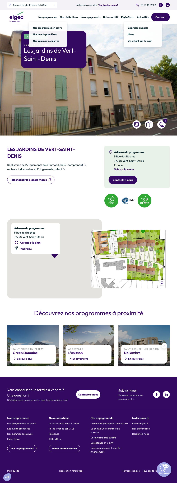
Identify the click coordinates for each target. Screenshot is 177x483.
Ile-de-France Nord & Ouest (64, 423)
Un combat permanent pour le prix (109, 423)
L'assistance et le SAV (102, 442)
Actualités (142, 17)
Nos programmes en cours (21, 423)
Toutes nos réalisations (64, 448)
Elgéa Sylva (127, 17)
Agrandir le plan (30, 242)
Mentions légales (131, 470)
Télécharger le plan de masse (28, 179)
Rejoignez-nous (140, 433)
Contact (160, 17)
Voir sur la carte (124, 169)
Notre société (110, 17)
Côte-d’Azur (55, 439)
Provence (54, 433)
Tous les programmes (22, 448)
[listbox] (32, 5)
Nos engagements (90, 17)
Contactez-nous (123, 180)
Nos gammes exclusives (19, 433)
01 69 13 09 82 (148, 5)
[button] (7, 477)
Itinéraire (26, 248)
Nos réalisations (69, 17)
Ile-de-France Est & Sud (61, 428)
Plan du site (13, 470)
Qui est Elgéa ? (140, 423)
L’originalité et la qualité (103, 437)
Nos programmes (47, 17)
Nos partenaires (141, 428)
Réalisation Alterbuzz (70, 470)
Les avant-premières (18, 428)
